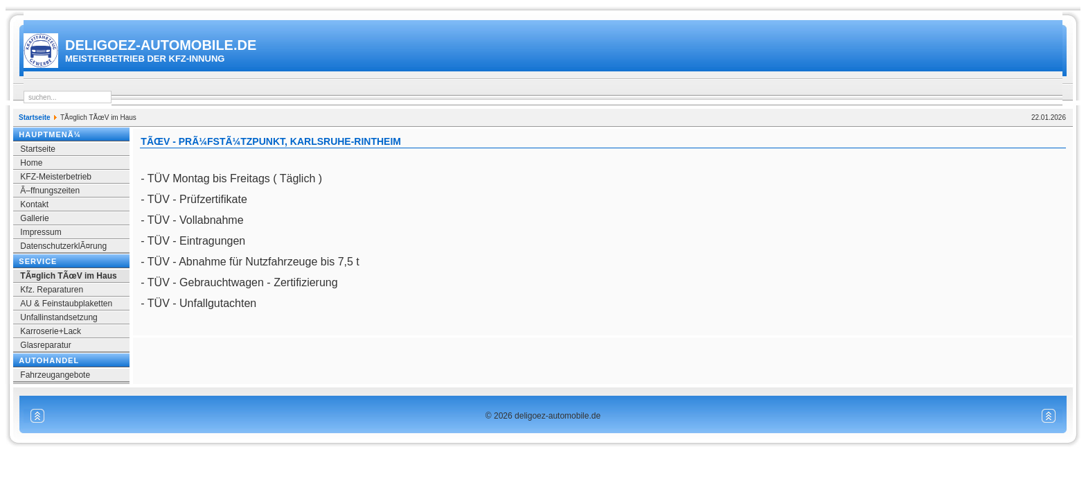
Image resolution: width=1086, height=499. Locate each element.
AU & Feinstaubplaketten (66, 303)
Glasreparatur (45, 345)
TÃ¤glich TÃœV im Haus (68, 276)
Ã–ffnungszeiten (50, 190)
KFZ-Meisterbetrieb (55, 177)
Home (31, 163)
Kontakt (34, 204)
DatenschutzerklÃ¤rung (63, 246)
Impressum (40, 232)
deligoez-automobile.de (160, 50)
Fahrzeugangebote (55, 375)
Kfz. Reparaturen (51, 290)
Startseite (35, 117)
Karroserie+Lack (50, 331)
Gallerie (34, 218)
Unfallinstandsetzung (58, 317)
